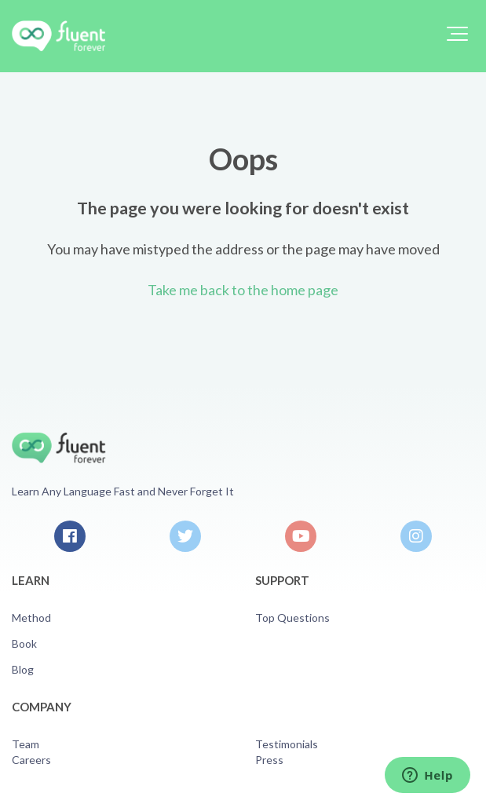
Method (31, 617)
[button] (457, 33)
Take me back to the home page (243, 289)
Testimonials (286, 744)
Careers (31, 759)
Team (25, 744)
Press (269, 759)
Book (24, 643)
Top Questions (292, 617)
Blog (23, 669)
